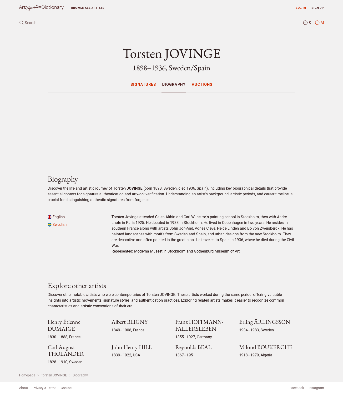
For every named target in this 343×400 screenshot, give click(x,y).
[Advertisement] (171, 129)
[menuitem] (143, 84)
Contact (67, 388)
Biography (174, 85)
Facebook (296, 388)
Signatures (143, 85)
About (23, 388)
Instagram (316, 388)
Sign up (318, 8)
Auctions (202, 85)
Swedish (57, 224)
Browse (87, 8)
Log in (301, 8)
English (56, 217)
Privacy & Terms (44, 388)
